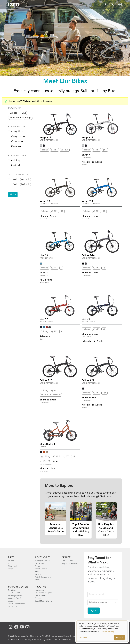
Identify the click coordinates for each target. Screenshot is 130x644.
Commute (17, 141)
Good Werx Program (43, 593)
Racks (37, 572)
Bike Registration (15, 596)
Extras (37, 580)
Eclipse (13, 113)
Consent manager (39, 639)
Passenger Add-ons (42, 561)
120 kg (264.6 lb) (21, 179)
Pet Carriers (39, 563)
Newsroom (39, 590)
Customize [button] (82, 637)
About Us (40, 587)
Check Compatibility (16, 604)
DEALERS (66, 557)
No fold (15, 165)
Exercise (16, 146)
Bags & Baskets (41, 569)
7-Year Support (14, 593)
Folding (15, 160)
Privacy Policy (25, 639)
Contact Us (12, 606)
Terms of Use (13, 639)
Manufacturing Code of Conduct (61, 639)
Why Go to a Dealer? (70, 563)
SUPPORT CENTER (18, 587)
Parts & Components (43, 577)
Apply (13, 195)
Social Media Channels (44, 601)
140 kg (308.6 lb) (21, 184)
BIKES (11, 557)
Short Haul (15, 118)
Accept (119, 637)
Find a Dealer (66, 561)
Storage (38, 574)
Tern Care (12, 590)
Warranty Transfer (15, 598)
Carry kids (17, 131)
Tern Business (40, 596)
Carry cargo (18, 136)
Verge (28, 118)
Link (24, 113)
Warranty (11, 601)
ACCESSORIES (42, 557)
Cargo (37, 566)
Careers (38, 598)
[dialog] (102, 631)
